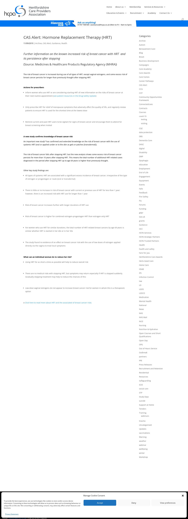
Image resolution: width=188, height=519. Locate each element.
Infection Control (146, 272)
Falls (141, 184)
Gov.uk (142, 212)
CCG (141, 84)
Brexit (141, 52)
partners (143, 351)
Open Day (143, 335)
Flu (140, 196)
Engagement (144, 171)
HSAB (141, 264)
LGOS (141, 284)
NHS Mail (143, 312)
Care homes (144, 72)
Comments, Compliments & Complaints (78, 492)
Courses (142, 107)
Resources (143, 372)
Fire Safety (143, 192)
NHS (141, 308)
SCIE (141, 380)
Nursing (142, 320)
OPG (141, 339)
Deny (133, 503)
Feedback (143, 188)
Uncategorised (145, 420)
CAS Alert (47, 38)
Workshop (143, 452)
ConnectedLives (146, 99)
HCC (141, 224)
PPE (140, 356)
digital (142, 143)
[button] (182, 495)
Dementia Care (145, 135)
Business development (149, 56)
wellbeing (143, 444)
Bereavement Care (147, 44)
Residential (144, 368)
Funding (142, 204)
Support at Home (146, 400)
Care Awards (144, 68)
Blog (141, 48)
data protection (145, 127)
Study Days (144, 392)
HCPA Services (145, 228)
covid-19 (142, 111)
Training (142, 408)
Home (50, 8)
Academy (155, 8)
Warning (142, 432)
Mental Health (145, 296)
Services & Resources (94, 8)
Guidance (56, 38)
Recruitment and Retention (151, 364)
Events (142, 180)
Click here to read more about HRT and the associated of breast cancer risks (58, 298)
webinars (145, 411)
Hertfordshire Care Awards (151, 252)
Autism (142, 40)
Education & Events (118, 8)
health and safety (146, 244)
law (140, 276)
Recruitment (139, 8)
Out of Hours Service (148, 344)
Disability (143, 147)
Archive (38, 38)
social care (143, 384)
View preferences (167, 503)
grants (142, 216)
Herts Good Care (146, 256)
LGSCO (142, 288)
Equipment (144, 176)
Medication (144, 292)
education (143, 159)
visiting (144, 118)
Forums (142, 200)
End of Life (143, 167)
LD (140, 280)
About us (60, 8)
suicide (142, 396)
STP (140, 388)
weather (142, 436)
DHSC (141, 139)
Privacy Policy (98, 492)
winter (142, 448)
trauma (142, 416)
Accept (100, 503)
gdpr (141, 208)
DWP (141, 151)
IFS (140, 268)
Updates (142, 424)
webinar (142, 440)
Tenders (142, 404)
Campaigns (144, 60)
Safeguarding (145, 376)
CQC (141, 123)
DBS (141, 131)
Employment (144, 164)
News (141, 304)
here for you (144, 248)
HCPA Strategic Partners (149, 232)
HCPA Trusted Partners (149, 236)
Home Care (144, 260)
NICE (141, 316)
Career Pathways (146, 76)
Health (64, 38)
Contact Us (168, 8)
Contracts (143, 103)
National (142, 300)
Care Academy (145, 64)
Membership (76, 8)
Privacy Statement (11, 514)
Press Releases (145, 360)
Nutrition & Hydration (148, 324)
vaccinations (144, 428)
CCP (140, 88)
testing (144, 114)
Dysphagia (143, 155)
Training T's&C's (109, 492)
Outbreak (143, 347)
